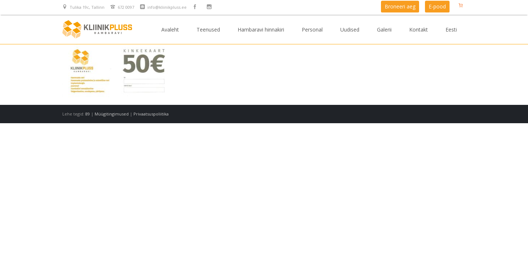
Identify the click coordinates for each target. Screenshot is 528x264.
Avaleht (170, 29)
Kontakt (418, 29)
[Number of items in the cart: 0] (460, 5)
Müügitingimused (112, 114)
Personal (312, 29)
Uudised (349, 29)
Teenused (208, 29)
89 (87, 114)
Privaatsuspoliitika (151, 114)
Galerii (384, 29)
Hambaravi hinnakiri (261, 29)
